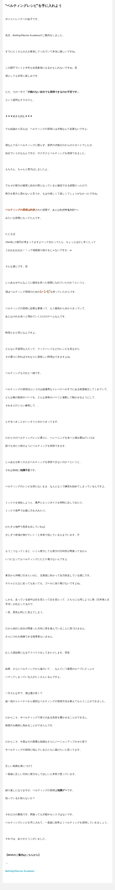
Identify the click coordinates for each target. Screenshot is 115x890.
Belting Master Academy (19, 870)
